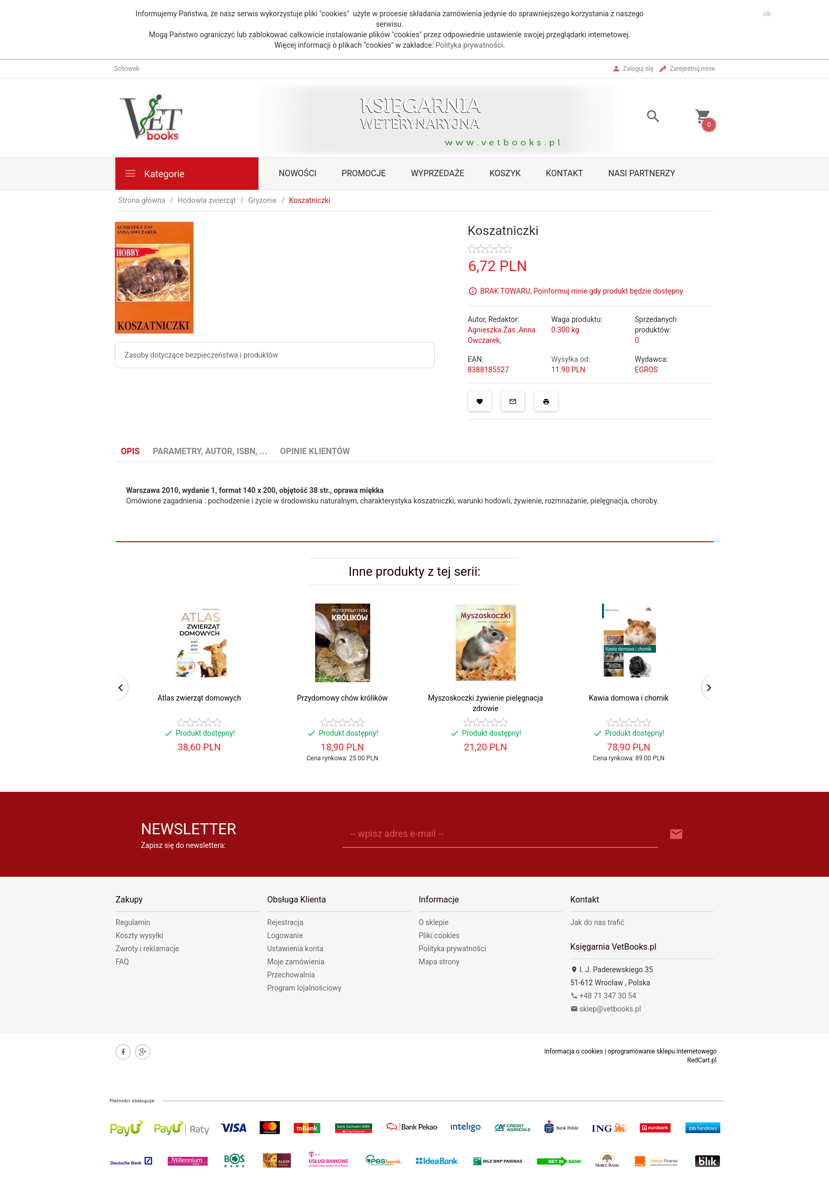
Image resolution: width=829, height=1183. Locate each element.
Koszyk (505, 173)
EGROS (646, 369)
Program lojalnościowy (304, 988)
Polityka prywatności (469, 45)
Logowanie (285, 935)
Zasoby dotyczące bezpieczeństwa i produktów (201, 355)
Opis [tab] (130, 451)
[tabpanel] (415, 502)
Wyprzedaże (438, 173)
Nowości (298, 173)
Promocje (363, 173)
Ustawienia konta (295, 948)
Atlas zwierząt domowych (199, 698)
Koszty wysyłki (140, 935)
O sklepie (434, 922)
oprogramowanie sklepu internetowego (662, 1051)
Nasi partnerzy (641, 173)
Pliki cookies (439, 935)
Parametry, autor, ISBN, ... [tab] (210, 451)
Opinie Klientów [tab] (315, 451)
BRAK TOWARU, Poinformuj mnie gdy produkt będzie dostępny (581, 290)
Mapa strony (439, 962)
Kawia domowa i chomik (629, 698)
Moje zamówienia (296, 962)
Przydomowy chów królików (342, 698)
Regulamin (133, 922)
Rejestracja (285, 922)
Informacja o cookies (573, 1051)
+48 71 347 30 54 (603, 996)
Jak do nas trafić (597, 922)
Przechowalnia (291, 975)
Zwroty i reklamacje (147, 948)
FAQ (122, 962)
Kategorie (154, 173)
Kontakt (564, 173)
